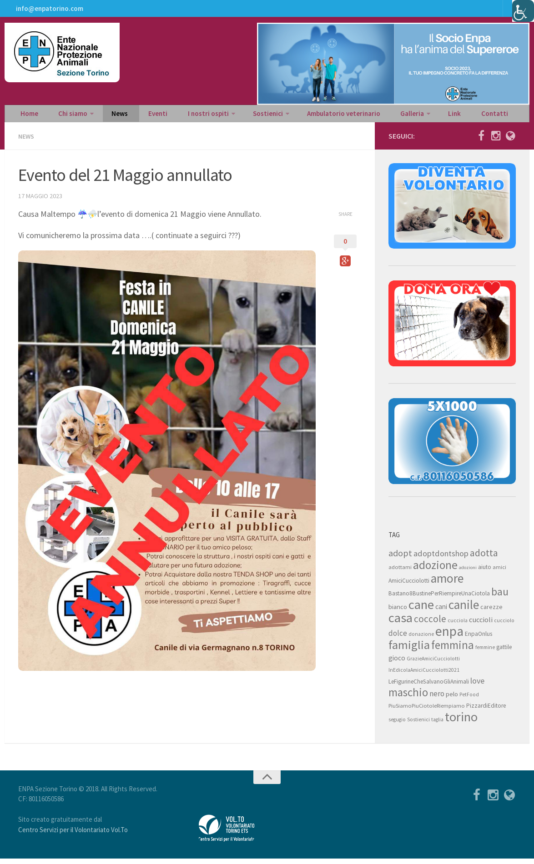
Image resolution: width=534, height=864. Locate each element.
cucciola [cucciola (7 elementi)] (458, 626)
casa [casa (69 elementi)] (400, 623)
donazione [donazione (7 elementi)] (421, 639)
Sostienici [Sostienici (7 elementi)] (418, 725)
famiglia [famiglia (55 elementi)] (409, 650)
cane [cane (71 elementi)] (421, 610)
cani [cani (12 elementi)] (441, 612)
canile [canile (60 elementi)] (463, 610)
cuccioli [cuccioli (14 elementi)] (481, 625)
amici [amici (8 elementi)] (499, 572)
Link (411, 116)
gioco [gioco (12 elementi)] (396, 663)
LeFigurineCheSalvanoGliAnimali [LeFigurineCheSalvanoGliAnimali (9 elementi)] (428, 687)
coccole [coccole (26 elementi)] (430, 624)
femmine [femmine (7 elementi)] (485, 652)
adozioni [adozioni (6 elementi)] (468, 573)
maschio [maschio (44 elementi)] (408, 698)
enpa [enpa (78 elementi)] (449, 636)
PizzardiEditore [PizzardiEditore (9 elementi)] (486, 711)
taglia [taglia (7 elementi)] (437, 725)
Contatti (444, 116)
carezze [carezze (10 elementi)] (491, 612)
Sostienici (238, 116)
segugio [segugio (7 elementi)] (397, 725)
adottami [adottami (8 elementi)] (400, 572)
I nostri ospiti (182, 116)
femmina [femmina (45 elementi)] (452, 650)
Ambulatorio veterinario (310, 116)
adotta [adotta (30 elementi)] (484, 558)
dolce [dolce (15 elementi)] (397, 639)
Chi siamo (65, 116)
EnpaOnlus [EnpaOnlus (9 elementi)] (478, 639)
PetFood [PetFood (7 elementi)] (469, 700)
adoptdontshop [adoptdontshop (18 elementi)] (441, 559)
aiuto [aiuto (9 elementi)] (484, 572)
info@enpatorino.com (48, 11)
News (107, 116)
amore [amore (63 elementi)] (447, 584)
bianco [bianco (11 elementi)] (397, 612)
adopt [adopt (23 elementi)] (400, 558)
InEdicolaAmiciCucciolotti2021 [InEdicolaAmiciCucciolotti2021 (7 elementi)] (423, 675)
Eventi (139, 116)
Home (27, 116)
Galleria (373, 116)
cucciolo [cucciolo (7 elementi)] (504, 626)
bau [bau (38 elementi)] (500, 597)
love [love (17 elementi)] (477, 686)
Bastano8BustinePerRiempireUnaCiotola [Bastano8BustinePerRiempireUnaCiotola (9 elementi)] (439, 599)
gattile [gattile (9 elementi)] (504, 652)
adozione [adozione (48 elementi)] (435, 570)
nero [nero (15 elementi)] (436, 699)
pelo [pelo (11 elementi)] (452, 699)
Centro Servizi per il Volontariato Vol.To (73, 835)
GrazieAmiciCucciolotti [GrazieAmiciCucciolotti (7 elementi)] (433, 664)
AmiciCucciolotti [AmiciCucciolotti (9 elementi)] (408, 586)
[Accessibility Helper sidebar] (523, 11)
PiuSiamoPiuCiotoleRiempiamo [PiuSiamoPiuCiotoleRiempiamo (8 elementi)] (426, 711)
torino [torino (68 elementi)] (461, 722)
